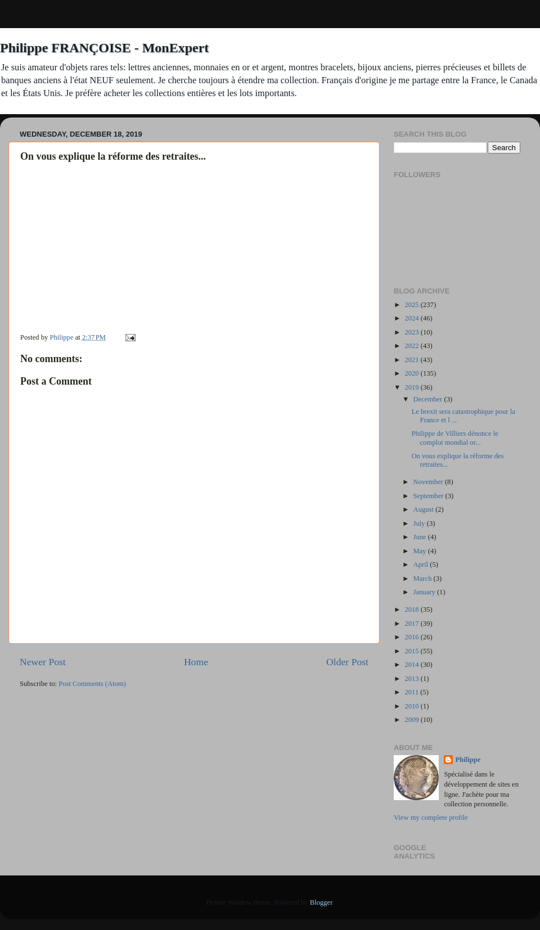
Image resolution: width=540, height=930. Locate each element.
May (420, 551)
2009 (412, 720)
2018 (412, 609)
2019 (412, 387)
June (420, 537)
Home (196, 661)
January (425, 592)
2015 (412, 651)
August (424, 509)
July (420, 523)
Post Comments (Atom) (92, 684)
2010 (412, 706)
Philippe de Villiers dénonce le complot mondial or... (454, 438)
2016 (412, 637)
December (428, 399)
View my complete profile (431, 817)
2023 (412, 332)
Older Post (347, 661)
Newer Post (43, 661)
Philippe (467, 760)
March (423, 579)
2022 (412, 346)
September (429, 496)
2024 (412, 318)
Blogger (321, 902)
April (421, 564)
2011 (412, 692)
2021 (412, 360)
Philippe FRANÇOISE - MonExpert (104, 47)
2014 (412, 665)
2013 (412, 679)
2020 (412, 373)
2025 (412, 305)
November (429, 482)
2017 (412, 623)
